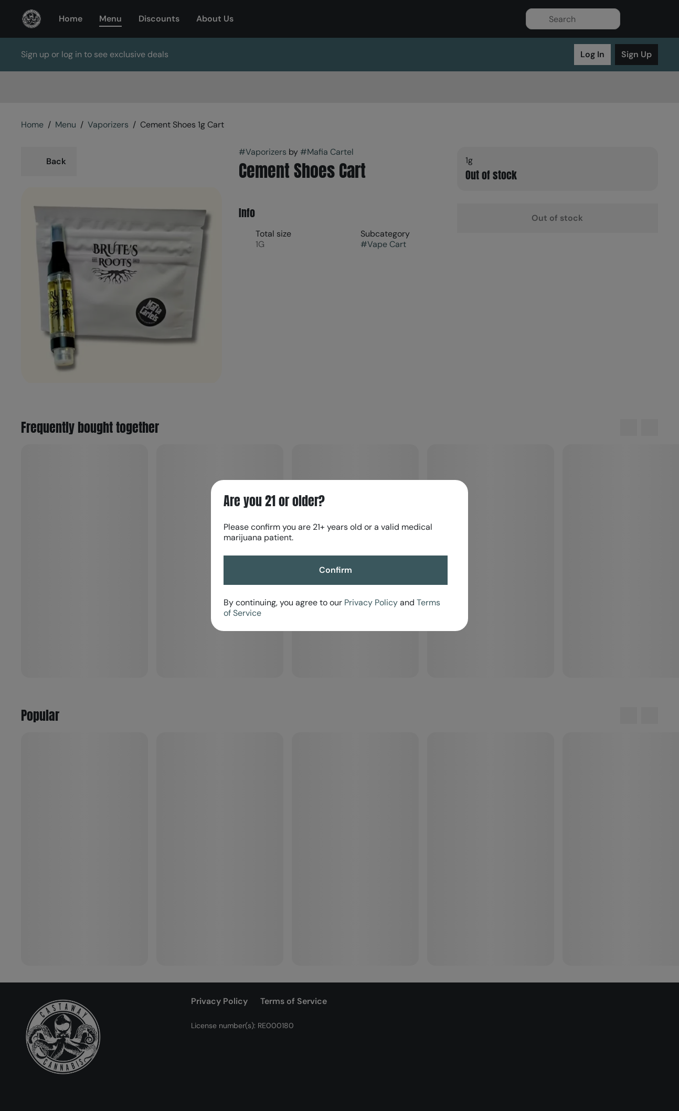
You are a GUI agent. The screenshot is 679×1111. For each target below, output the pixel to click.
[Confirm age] (336, 570)
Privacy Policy (371, 602)
